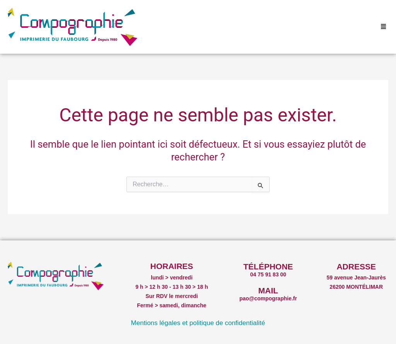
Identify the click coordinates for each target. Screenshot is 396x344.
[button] (384, 27)
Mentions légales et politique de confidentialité (198, 323)
